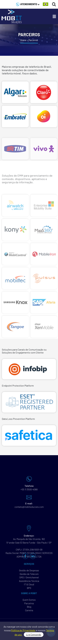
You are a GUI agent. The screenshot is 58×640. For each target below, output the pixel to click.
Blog (29, 608)
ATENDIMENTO (27, 4)
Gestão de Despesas (29, 572)
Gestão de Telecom (29, 575)
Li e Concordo (33, 634)
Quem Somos (29, 601)
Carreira (29, 612)
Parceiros (29, 605)
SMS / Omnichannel (29, 579)
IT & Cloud (29, 586)
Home (23, 40)
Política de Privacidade (23, 630)
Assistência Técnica (29, 582)
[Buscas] (54, 4)
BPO (29, 589)
